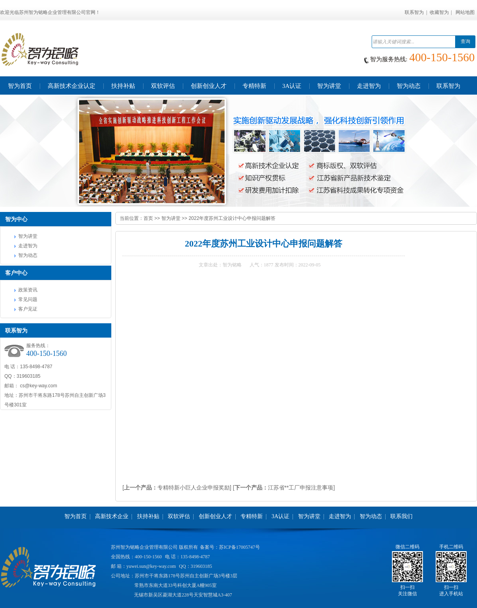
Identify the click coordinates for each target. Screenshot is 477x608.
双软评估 (179, 516)
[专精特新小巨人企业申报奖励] (176, 487)
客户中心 (16, 273)
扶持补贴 (148, 516)
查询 (465, 41)
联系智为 (414, 12)
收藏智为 (439, 12)
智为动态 (27, 255)
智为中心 (16, 219)
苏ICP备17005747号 (239, 547)
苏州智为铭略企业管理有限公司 (144, 547)
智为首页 (75, 516)
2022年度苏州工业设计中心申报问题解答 (231, 218)
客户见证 (27, 309)
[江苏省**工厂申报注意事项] (284, 487)
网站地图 (465, 12)
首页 (148, 218)
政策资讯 (27, 290)
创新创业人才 (215, 516)
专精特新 (251, 516)
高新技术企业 (111, 516)
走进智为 (27, 246)
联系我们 (401, 516)
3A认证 (280, 516)
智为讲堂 (27, 236)
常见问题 (27, 299)
